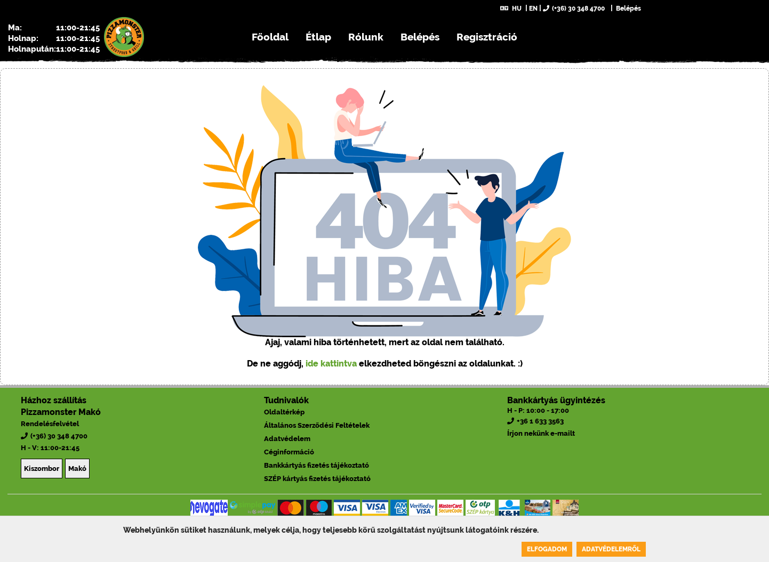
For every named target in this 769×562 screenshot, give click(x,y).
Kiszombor (41, 469)
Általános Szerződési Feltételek (317, 425)
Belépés (627, 8)
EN (533, 8)
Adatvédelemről (611, 549)
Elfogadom (547, 549)
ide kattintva (331, 364)
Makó (77, 469)
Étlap (318, 37)
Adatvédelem (287, 439)
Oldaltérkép (284, 412)
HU (511, 8)
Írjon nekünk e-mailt (541, 433)
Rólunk (365, 37)
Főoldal (270, 37)
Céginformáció (289, 452)
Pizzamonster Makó (61, 412)
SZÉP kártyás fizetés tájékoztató (317, 479)
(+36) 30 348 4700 (574, 8)
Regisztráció (486, 37)
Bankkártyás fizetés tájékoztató (316, 465)
